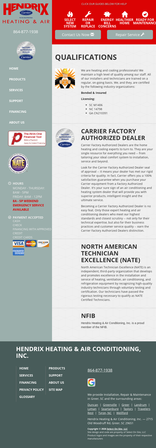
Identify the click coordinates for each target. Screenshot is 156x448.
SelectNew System (70, 19)
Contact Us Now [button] (78, 34)
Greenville (110, 405)
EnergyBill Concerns (107, 19)
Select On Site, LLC (117, 428)
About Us (16, 122)
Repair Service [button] (130, 34)
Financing (17, 112)
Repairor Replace (88, 19)
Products (17, 79)
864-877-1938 (100, 370)
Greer (125, 405)
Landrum (140, 405)
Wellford (122, 413)
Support (16, 101)
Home (13, 68)
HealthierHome (124, 18)
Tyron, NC (105, 413)
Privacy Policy (31, 390)
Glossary (27, 397)
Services (16, 90)
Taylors (128, 409)
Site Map (55, 390)
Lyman (92, 409)
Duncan (93, 405)
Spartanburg (110, 409)
